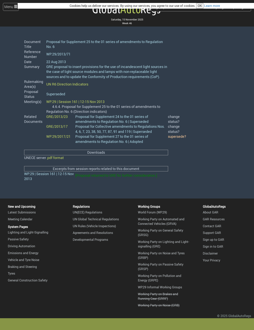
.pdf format (55, 157)
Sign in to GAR (213, 246)
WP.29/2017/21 (58, 136)
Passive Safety (18, 239)
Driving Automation (21, 246)
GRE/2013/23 (57, 116)
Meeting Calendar (20, 219)
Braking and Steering (22, 267)
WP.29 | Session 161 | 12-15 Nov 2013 (75, 101)
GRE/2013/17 (57, 126)
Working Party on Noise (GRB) (158, 305)
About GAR (210, 212)
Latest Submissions (22, 212)
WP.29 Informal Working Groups (160, 287)
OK (200, 6)
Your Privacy (211, 260)
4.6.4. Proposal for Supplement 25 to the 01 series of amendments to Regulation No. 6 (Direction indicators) (103, 109)
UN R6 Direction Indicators (67, 84)
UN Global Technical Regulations (96, 219)
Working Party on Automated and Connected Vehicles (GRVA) (161, 221)
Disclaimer (210, 253)
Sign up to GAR (213, 239)
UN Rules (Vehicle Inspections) (94, 226)
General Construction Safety (27, 280)
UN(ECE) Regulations (87, 212)
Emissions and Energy (23, 253)
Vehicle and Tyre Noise (23, 260)
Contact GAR (212, 226)
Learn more (212, 6)
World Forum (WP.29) (152, 212)
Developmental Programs (90, 239)
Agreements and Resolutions (93, 233)
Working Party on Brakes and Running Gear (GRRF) (158, 296)
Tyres (11, 273)
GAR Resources (214, 219)
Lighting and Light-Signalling (28, 232)
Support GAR (212, 233)
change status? (174, 119)
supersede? (177, 136)
